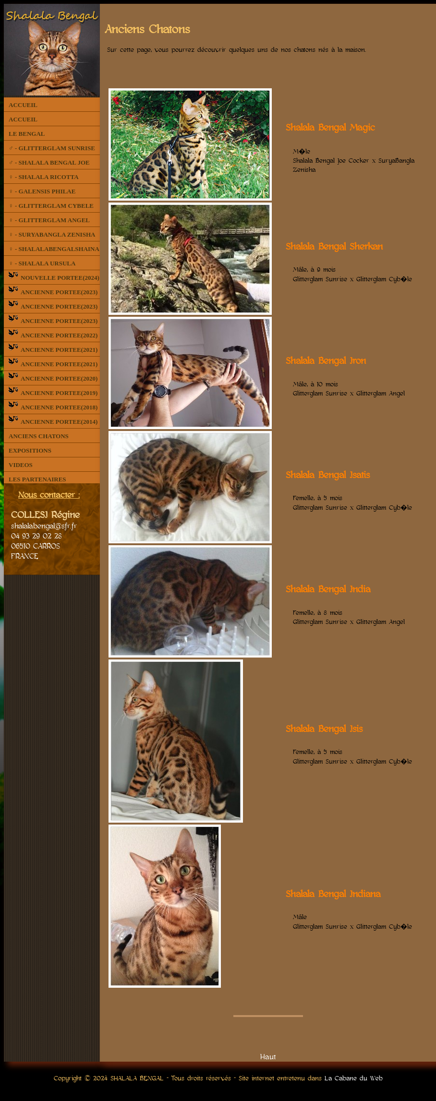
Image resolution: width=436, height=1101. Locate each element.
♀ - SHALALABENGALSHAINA (54, 248)
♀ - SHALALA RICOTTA (44, 176)
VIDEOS (21, 464)
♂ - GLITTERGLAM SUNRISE (52, 148)
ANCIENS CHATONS (39, 436)
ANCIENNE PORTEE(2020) (53, 378)
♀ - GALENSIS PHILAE (42, 191)
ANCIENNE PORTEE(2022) (53, 335)
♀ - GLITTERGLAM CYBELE (51, 205)
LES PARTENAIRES (37, 479)
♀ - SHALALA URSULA (42, 263)
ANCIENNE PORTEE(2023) (53, 292)
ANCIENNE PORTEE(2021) (53, 349)
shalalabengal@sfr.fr (44, 525)
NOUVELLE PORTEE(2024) (54, 277)
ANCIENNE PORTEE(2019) (53, 392)
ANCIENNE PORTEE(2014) (53, 421)
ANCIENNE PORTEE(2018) (53, 407)
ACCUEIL (23, 104)
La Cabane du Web (354, 1078)
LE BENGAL (27, 133)
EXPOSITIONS (30, 450)
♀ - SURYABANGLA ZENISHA (52, 234)
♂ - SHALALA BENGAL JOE (49, 162)
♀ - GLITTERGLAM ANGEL (49, 220)
